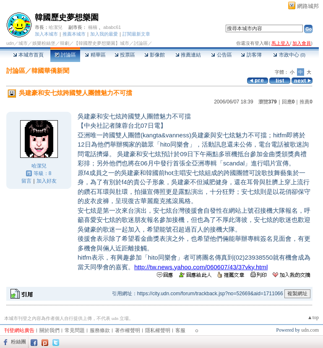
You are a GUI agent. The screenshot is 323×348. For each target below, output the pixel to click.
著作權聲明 (127, 330)
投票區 (125, 55)
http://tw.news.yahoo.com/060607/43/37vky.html (201, 267)
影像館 (154, 55)
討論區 (65, 55)
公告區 (221, 55)
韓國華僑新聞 (50, 70)
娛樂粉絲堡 (43, 43)
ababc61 (112, 27)
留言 (26, 181)
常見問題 (75, 330)
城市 (23, 43)
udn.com (310, 330)
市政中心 (289, 55)
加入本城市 (46, 33)
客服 (180, 330)
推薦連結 (188, 55)
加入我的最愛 (104, 33)
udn (10, 43)
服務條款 (100, 330)
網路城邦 (308, 6)
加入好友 (46, 181)
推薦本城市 (74, 33)
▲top (313, 317)
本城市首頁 (28, 55)
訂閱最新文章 (136, 33)
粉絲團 (18, 342)
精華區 (95, 55)
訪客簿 (251, 55)
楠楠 (92, 27)
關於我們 (49, 330)
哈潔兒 (56, 27)
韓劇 (64, 43)
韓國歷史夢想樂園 (67, 17)
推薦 (306, 102)
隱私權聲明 (157, 330)
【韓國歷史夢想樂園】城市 (101, 43)
